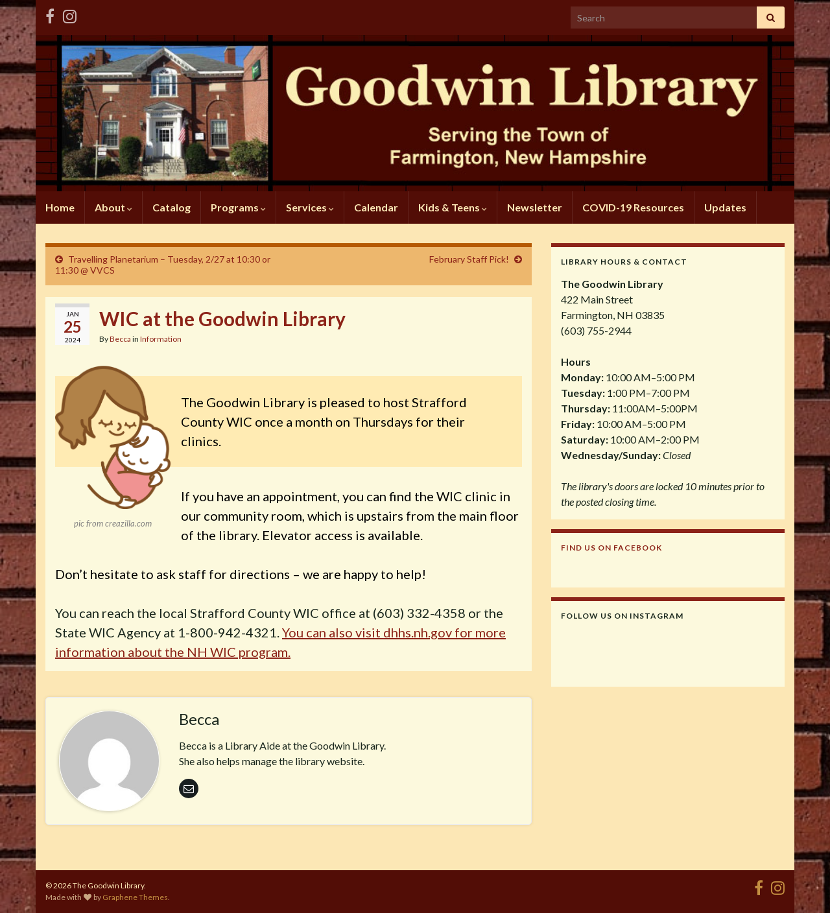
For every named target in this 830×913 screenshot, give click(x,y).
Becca (120, 339)
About (113, 207)
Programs (238, 207)
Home (60, 207)
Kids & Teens (452, 207)
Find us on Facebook (611, 547)
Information (161, 339)
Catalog (171, 207)
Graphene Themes (135, 897)
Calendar (376, 207)
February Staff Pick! (469, 259)
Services (310, 207)
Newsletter (534, 207)
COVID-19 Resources (633, 207)
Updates (725, 207)
